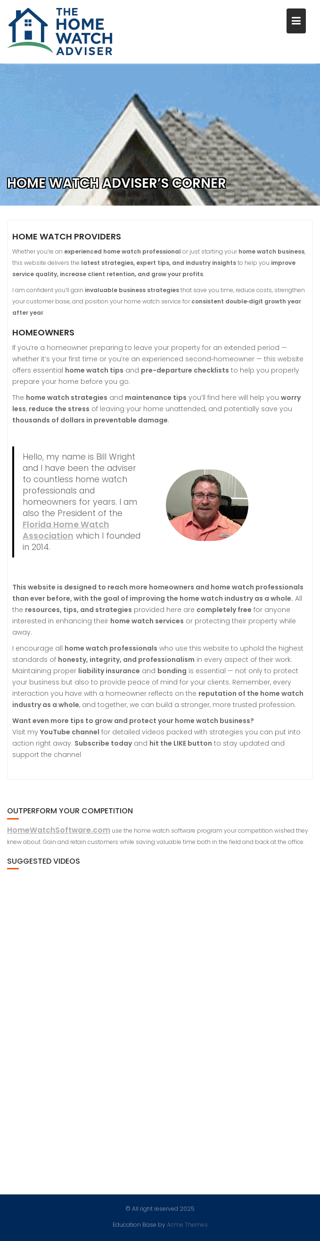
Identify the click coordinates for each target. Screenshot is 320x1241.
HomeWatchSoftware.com (58, 830)
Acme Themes (187, 1224)
